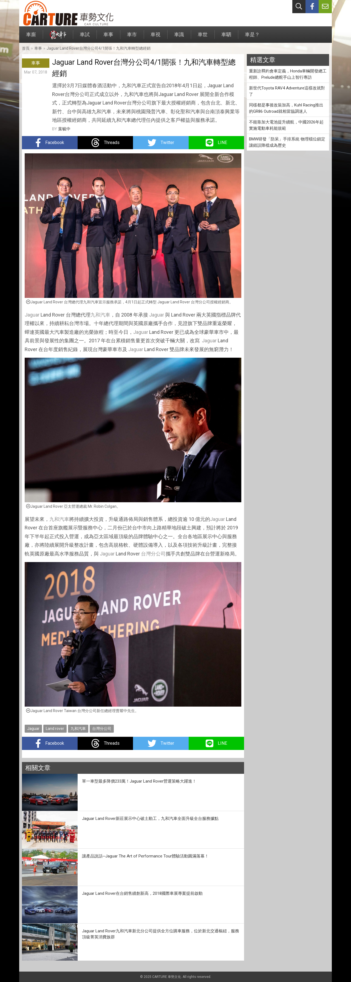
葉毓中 (64, 128)
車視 (155, 37)
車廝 (31, 37)
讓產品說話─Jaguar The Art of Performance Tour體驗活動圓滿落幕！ (145, 856)
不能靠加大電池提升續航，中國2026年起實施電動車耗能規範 (286, 125)
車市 (132, 37)
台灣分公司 (153, 554)
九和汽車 (100, 315)
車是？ (252, 37)
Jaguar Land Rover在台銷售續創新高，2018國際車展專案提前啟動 (142, 893)
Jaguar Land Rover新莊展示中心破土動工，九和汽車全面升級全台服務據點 (150, 818)
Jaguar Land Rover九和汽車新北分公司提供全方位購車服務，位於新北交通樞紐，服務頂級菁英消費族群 (160, 934)
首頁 (26, 48)
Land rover (55, 728)
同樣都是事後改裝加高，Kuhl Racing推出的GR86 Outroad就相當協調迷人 (286, 108)
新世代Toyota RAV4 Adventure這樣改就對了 (287, 91)
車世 (202, 37)
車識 (179, 37)
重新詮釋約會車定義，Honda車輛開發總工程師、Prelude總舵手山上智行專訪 (288, 74)
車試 (85, 37)
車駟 (226, 37)
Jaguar (32, 315)
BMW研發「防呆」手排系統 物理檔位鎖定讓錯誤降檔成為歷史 (287, 142)
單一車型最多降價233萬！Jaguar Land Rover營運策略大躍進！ (139, 781)
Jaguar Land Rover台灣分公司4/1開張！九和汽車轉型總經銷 (99, 48)
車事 (108, 37)
